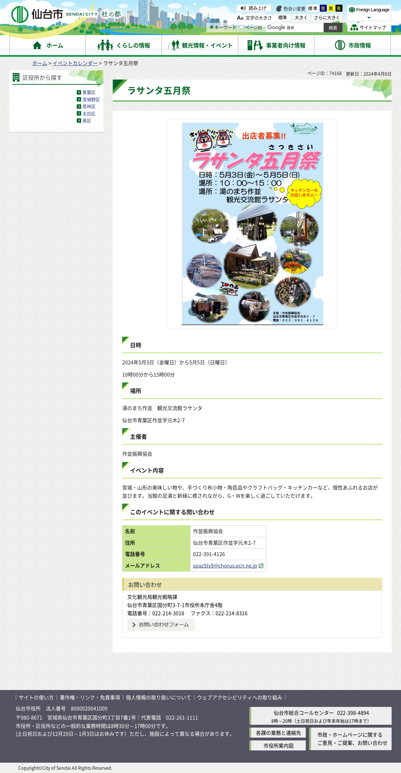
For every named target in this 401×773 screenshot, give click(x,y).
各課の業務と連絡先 (278, 732)
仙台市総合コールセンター (304, 712)
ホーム (39, 63)
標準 (313, 8)
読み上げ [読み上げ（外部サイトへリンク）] (257, 8)
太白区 (89, 113)
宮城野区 (91, 99)
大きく (301, 17)
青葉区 (89, 92)
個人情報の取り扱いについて (158, 697)
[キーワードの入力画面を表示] (212, 27)
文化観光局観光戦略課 (152, 596)
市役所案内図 (278, 745)
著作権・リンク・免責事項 (90, 697)
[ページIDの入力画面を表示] (242, 27)
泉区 (86, 120)
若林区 (89, 106)
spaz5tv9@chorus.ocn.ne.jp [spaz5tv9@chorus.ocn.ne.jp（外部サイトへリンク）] (225, 565)
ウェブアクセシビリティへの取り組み (239, 697)
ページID (251, 27)
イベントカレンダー (75, 63)
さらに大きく (327, 17)
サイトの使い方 (36, 697)
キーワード (223, 27)
